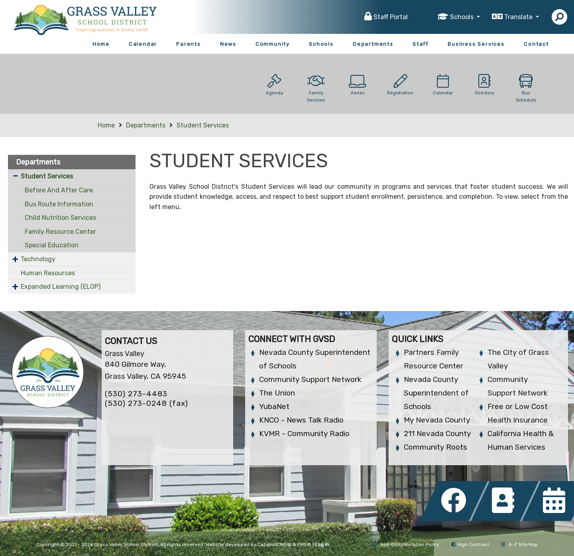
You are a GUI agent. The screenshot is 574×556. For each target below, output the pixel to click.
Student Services (203, 125)
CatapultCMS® (274, 544)
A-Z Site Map (519, 544)
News (228, 44)
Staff (421, 44)
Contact (536, 44)
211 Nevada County (437, 433)
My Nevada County (437, 420)
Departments (373, 44)
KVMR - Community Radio (304, 433)
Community (273, 44)
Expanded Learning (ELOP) (60, 286)
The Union (277, 392)
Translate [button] (519, 17)
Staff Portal (390, 17)
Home (101, 44)
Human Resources (48, 273)
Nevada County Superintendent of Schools (436, 393)
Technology (38, 259)
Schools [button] (462, 17)
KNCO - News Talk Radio (301, 420)
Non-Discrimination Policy (405, 544)
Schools (321, 44)
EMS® (304, 544)
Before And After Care (59, 190)
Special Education (52, 245)
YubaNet (274, 406)
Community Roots (435, 447)
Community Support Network (310, 379)
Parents (188, 44)
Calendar (143, 44)
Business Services (476, 44)
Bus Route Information (59, 204)
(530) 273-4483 (136, 393)
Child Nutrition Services (60, 217)
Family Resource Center (60, 231)
